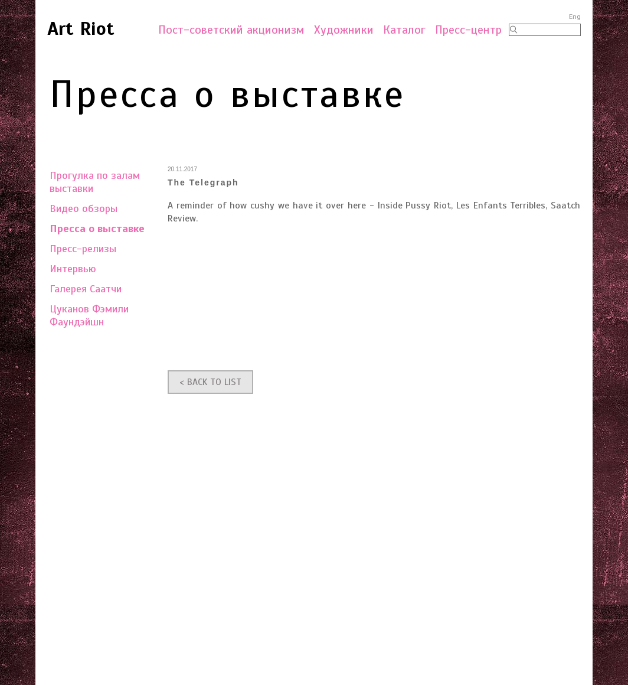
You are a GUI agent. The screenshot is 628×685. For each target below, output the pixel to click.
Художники (344, 29)
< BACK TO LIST (210, 382)
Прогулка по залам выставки (95, 182)
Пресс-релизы (83, 248)
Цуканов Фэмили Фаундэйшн (89, 315)
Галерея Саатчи (86, 288)
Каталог (404, 29)
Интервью (73, 268)
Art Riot (81, 28)
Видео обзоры (83, 208)
